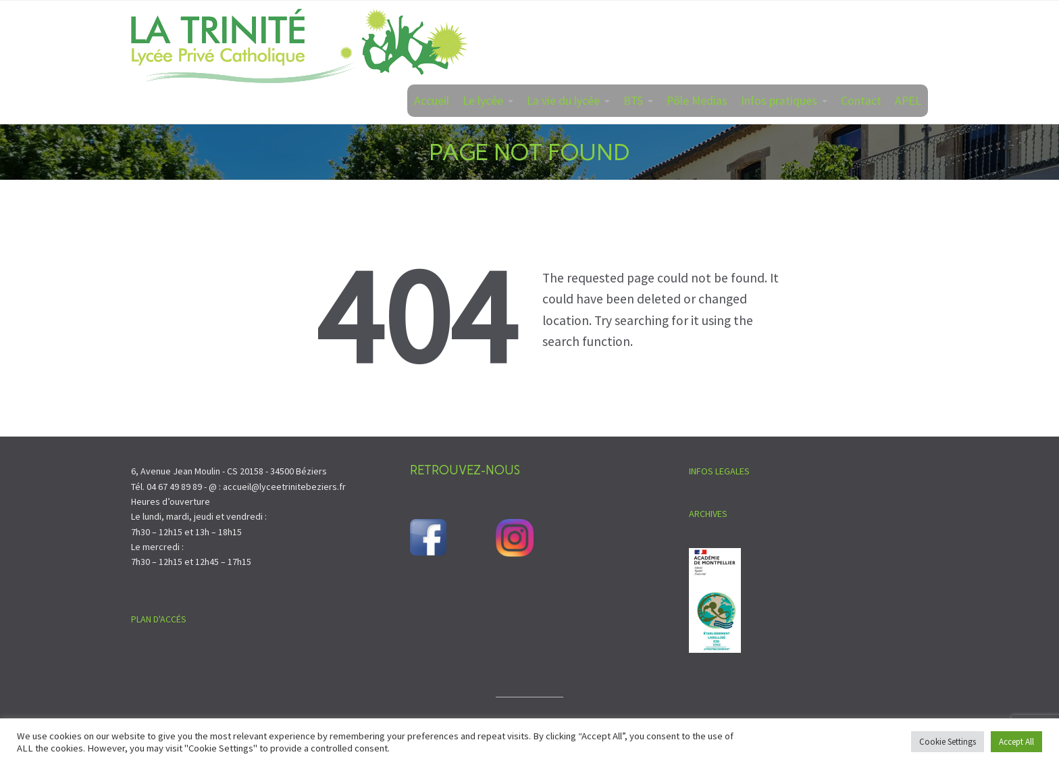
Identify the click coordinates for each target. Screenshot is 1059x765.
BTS (633, 100)
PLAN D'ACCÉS (158, 619)
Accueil (431, 100)
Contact (861, 100)
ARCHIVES (708, 514)
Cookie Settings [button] (947, 741)
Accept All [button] (1016, 741)
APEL (908, 100)
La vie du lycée (563, 100)
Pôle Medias (697, 100)
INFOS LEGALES (719, 471)
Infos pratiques (779, 100)
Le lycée (483, 100)
